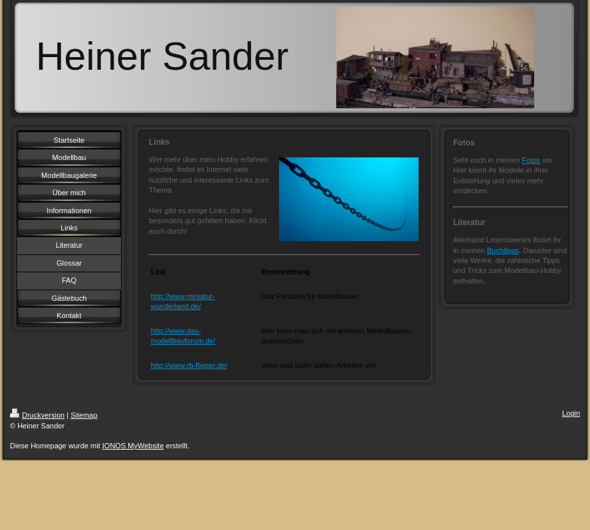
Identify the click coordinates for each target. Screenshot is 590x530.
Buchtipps (503, 250)
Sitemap (83, 415)
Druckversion (37, 415)
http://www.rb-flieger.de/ (189, 365)
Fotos (531, 160)
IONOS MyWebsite (133, 446)
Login (571, 413)
